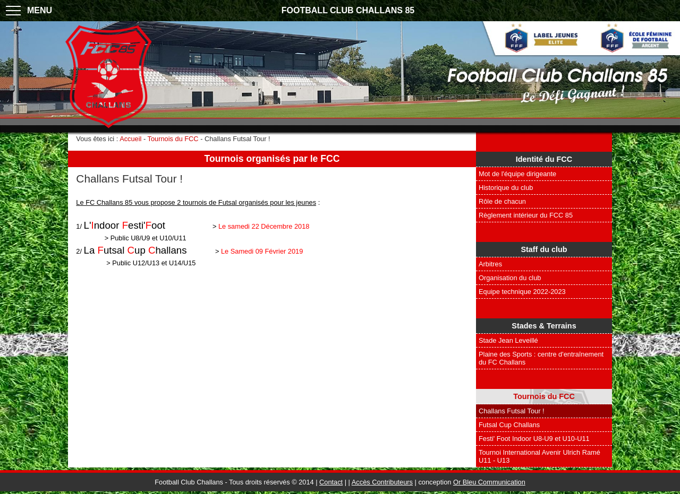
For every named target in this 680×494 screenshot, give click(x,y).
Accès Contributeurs (382, 482)
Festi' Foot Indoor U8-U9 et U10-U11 (534, 439)
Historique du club (506, 188)
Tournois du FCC (544, 396)
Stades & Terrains (544, 326)
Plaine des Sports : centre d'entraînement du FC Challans (541, 358)
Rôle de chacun (502, 201)
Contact (331, 482)
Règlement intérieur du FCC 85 (526, 215)
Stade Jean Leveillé (508, 340)
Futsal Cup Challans (509, 425)
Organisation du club (510, 278)
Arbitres (490, 264)
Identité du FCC (544, 159)
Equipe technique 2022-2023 (522, 292)
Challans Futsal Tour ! (512, 411)
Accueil (130, 139)
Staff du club (544, 249)
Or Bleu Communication (489, 482)
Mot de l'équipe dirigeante (517, 174)
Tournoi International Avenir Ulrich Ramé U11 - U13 (539, 456)
